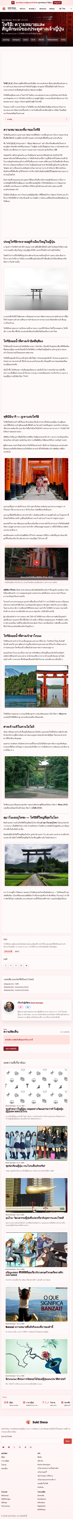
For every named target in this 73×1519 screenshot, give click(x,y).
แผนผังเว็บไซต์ (43, 1483)
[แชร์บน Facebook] (16, 965)
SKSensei (43, 9)
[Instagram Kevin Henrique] (21, 1007)
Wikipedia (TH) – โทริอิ (11, 984)
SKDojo (52, 9)
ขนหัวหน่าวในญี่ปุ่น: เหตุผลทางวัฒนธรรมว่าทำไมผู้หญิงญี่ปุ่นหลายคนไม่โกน (34, 1110)
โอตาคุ (3, 1465)
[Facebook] (9, 1447)
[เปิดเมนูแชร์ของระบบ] (5, 965)
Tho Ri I (41, 40)
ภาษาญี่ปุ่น (5, 1461)
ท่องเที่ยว (4, 1468)
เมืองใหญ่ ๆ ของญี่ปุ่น (22, 250)
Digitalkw (41, 1506)
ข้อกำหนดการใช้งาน (45, 1476)
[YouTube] (3, 1447)
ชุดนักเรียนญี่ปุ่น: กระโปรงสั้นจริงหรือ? (25, 1166)
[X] (14, 1447)
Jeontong (6, 40)
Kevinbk (41, 1495)
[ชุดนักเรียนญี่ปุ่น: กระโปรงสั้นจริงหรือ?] (36, 1143)
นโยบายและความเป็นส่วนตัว (48, 1468)
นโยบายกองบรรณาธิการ (47, 1479)
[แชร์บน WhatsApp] (21, 965)
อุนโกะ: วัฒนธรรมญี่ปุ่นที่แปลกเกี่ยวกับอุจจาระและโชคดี (35, 1218)
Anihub (40, 1487)
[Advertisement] (36, 67)
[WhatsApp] (31, 1447)
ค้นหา (68, 1441)
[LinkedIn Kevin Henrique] (28, 1007)
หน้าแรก (22, 9)
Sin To (33, 40)
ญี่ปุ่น (3, 1457)
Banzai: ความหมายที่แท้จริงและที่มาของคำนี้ (29, 1327)
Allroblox (41, 1502)
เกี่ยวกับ (40, 1461)
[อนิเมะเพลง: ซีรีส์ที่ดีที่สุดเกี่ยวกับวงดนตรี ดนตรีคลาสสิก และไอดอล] (36, 1249)
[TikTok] (25, 1447)
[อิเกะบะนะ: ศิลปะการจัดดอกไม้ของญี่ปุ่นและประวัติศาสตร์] (36, 1356)
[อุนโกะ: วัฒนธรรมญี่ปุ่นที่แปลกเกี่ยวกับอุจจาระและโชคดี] (36, 1195)
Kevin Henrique (7, 20)
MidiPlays (41, 1509)
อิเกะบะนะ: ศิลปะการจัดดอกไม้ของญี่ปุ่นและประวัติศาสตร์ (35, 1379)
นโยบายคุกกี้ (42, 1472)
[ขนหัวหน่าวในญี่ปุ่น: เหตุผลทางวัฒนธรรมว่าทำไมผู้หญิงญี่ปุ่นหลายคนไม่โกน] (36, 1086)
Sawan (25, 40)
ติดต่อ (40, 1457)
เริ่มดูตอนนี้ (57, 3)
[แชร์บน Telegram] (26, 965)
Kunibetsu (42, 1499)
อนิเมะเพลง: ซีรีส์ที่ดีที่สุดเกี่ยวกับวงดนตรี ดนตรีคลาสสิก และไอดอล (34, 1274)
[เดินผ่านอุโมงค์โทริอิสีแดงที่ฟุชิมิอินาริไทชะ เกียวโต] (36, 562)
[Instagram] (20, 1447)
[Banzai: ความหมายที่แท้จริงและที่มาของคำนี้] (36, 1304)
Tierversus (5, 1506)
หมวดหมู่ (31, 9)
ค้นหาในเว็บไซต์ (6, 1436)
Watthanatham (52, 40)
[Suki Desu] (9, 8)
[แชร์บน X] (11, 965)
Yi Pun (63, 40)
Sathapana (16, 40)
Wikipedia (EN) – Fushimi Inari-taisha (16, 990)
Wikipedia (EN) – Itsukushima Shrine (16, 987)
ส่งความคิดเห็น (11, 1049)
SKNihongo (5, 1499)
